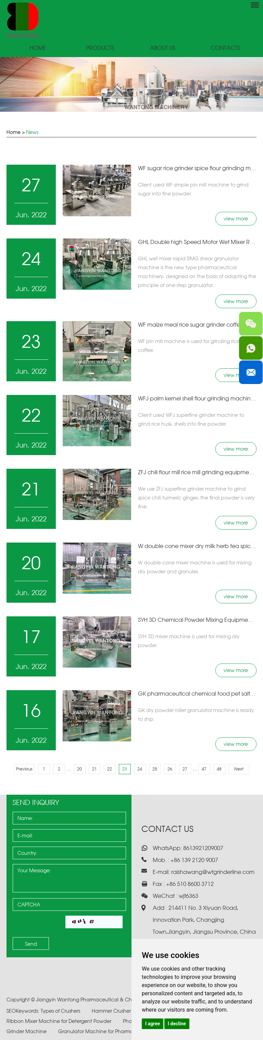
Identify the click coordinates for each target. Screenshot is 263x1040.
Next (238, 768)
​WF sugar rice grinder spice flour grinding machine (197, 168)
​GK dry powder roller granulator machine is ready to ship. (196, 714)
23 (124, 768)
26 (169, 768)
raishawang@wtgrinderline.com (212, 871)
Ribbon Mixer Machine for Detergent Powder (60, 1021)
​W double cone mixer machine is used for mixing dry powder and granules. (194, 567)
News (32, 132)
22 (109, 768)
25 (154, 768)
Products (100, 48)
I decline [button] (177, 1023)
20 (79, 768)
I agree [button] (152, 1023)
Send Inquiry (36, 802)
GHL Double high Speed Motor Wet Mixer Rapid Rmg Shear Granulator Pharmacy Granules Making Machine (197, 241)
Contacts (225, 48)
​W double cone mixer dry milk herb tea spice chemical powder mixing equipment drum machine (197, 546)
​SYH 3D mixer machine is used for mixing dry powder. (189, 640)
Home (37, 48)
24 (139, 768)
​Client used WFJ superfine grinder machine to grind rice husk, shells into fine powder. (191, 419)
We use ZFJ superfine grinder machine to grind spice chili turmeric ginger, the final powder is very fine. (196, 497)
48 (219, 768)
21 (94, 768)
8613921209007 (202, 848)
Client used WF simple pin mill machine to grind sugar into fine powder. (193, 189)
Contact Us (167, 829)
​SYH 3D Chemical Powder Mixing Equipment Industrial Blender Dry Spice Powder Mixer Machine (197, 619)
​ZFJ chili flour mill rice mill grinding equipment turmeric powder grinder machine (197, 472)
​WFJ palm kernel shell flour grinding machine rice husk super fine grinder (197, 398)
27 (185, 768)
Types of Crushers (61, 1011)
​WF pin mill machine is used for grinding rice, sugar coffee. (196, 345)
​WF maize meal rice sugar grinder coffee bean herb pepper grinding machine (197, 324)
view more (236, 218)
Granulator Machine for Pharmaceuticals (107, 1031)
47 (204, 768)
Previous (24, 768)
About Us (162, 48)
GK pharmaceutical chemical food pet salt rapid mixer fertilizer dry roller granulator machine (197, 693)
